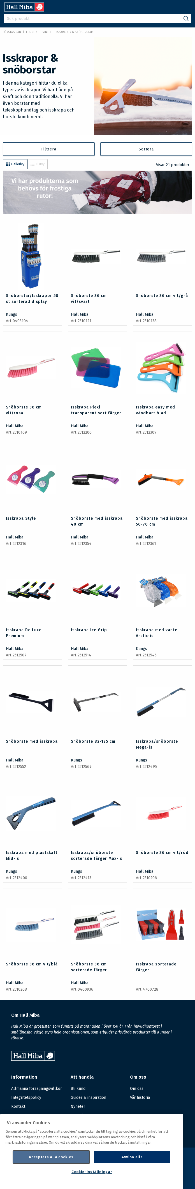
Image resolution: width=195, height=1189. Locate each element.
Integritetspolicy (26, 1097)
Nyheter (78, 1106)
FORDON (32, 32)
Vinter (47, 32)
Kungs (11, 314)
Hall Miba (79, 314)
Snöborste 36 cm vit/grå (162, 295)
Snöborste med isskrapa (32, 741)
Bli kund (78, 1088)
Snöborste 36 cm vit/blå (32, 964)
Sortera (146, 149)
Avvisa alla (132, 1157)
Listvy (38, 164)
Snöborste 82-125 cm (93, 741)
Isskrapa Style (21, 518)
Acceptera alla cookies (51, 1157)
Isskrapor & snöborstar (74, 32)
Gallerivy (15, 164)
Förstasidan (12, 32)
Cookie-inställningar (91, 1172)
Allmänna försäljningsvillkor (36, 1088)
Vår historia (140, 1097)
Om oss (136, 1088)
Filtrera (48, 149)
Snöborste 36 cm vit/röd (162, 852)
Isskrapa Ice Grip (89, 630)
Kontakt (18, 1106)
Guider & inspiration (88, 1097)
